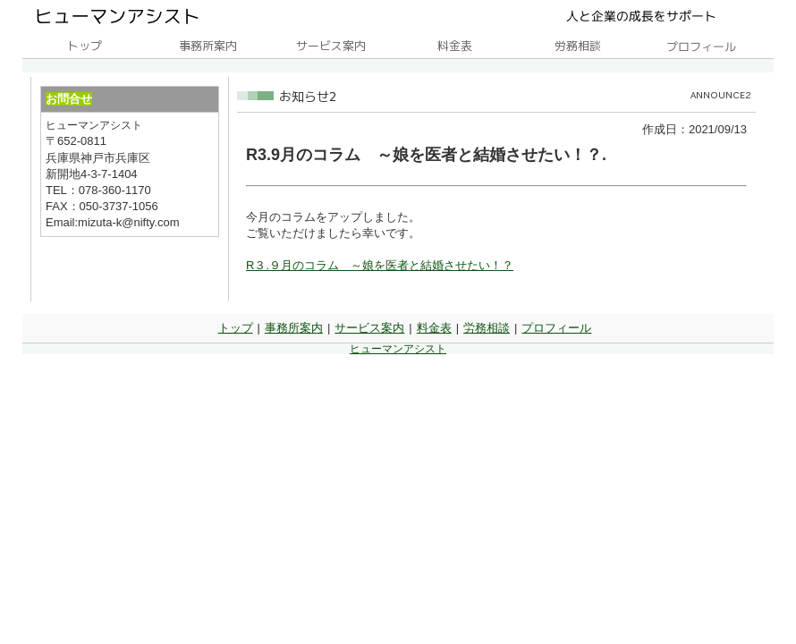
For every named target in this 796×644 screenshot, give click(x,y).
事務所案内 (294, 328)
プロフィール (556, 328)
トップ (235, 328)
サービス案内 (369, 328)
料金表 (434, 328)
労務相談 (486, 328)
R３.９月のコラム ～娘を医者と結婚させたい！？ (379, 265)
